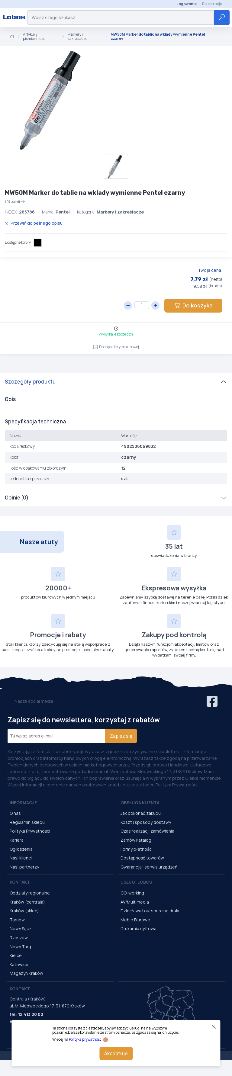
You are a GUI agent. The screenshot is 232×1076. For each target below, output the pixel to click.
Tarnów (17, 920)
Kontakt (20, 882)
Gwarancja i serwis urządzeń (149, 867)
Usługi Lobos (136, 882)
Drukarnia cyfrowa (138, 928)
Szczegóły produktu (30, 381)
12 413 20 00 (30, 1014)
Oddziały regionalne (30, 893)
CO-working (132, 893)
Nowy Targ (20, 946)
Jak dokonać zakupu (141, 813)
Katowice (19, 964)
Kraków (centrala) (27, 902)
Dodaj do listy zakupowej (116, 346)
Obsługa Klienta (140, 802)
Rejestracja (212, 3)
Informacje (23, 802)
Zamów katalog (136, 840)
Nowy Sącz (20, 928)
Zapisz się (121, 736)
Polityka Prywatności (30, 831)
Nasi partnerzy (24, 867)
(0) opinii (15, 201)
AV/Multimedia (135, 902)
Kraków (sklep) (24, 911)
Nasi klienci (21, 858)
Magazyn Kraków (26, 973)
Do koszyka (193, 305)
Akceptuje (116, 1053)
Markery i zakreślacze (77, 36)
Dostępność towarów (142, 858)
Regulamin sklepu (27, 822)
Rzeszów (19, 937)
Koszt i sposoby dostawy (146, 822)
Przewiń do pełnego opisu (34, 223)
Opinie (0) (16, 497)
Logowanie (186, 3)
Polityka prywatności (85, 1039)
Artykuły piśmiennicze (34, 36)
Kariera (17, 840)
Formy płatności (137, 849)
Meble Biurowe (135, 920)
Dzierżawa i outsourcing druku (151, 911)
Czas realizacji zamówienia (147, 831)
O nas (15, 813)
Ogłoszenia (21, 849)
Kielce (16, 955)
